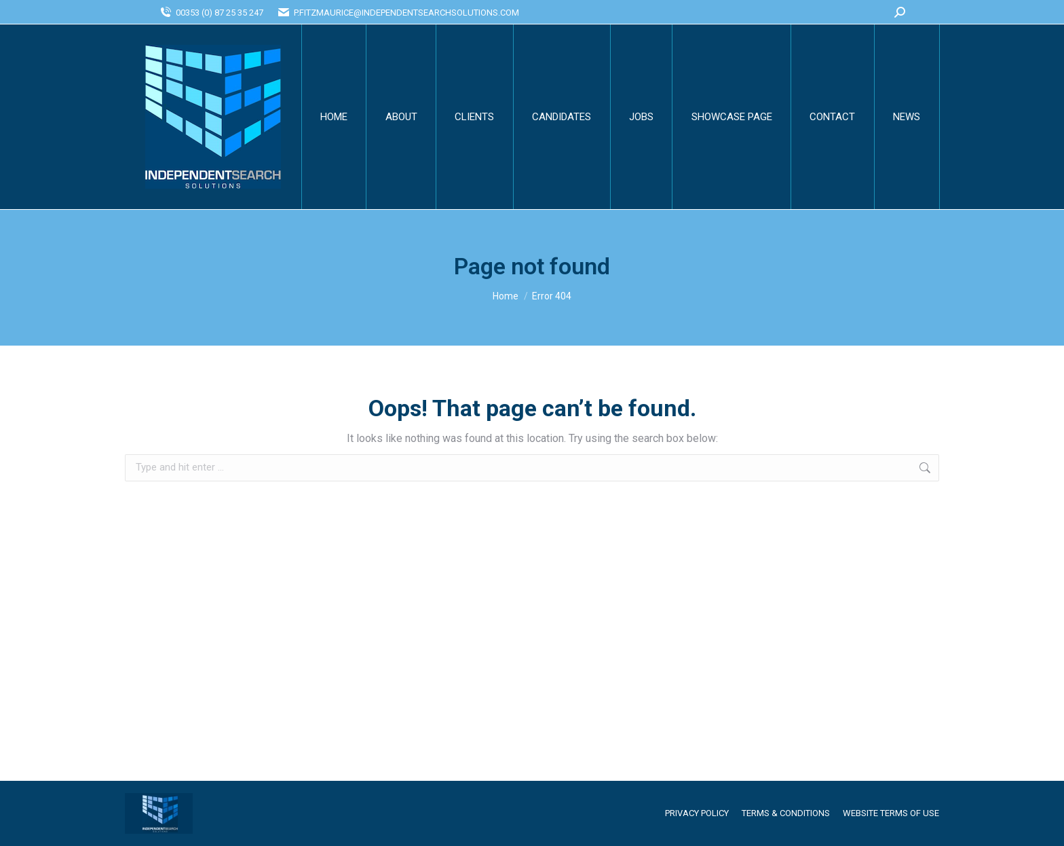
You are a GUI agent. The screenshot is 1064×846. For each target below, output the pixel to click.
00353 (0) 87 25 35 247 (211, 12)
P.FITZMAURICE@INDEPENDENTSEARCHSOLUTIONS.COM (398, 12)
